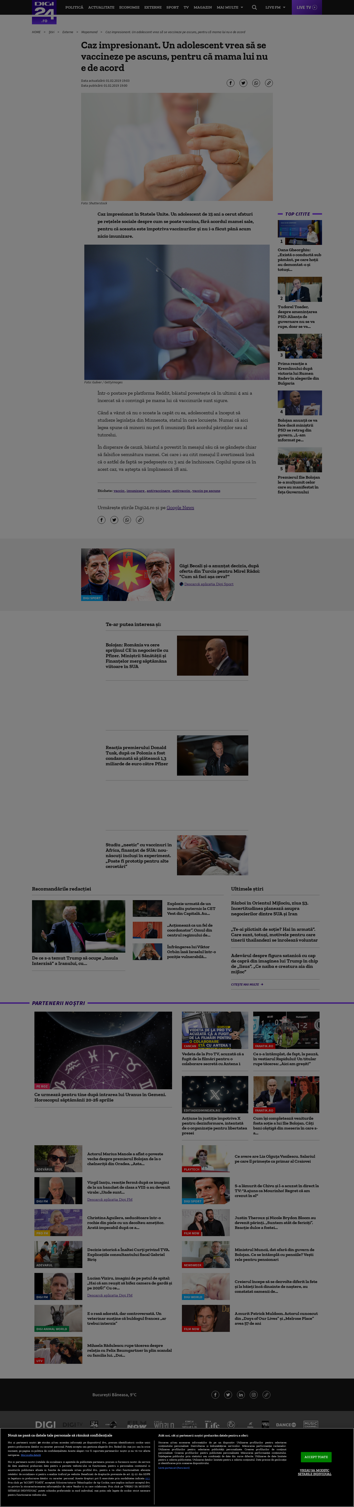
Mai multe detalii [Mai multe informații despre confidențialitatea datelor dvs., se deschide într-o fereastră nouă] (31, 1455)
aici (147, 1478)
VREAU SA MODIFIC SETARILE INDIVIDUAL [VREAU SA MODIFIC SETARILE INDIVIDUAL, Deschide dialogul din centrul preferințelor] (314, 1472)
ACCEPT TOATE (316, 1457)
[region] (177, 1467)
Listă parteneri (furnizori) (174, 1467)
